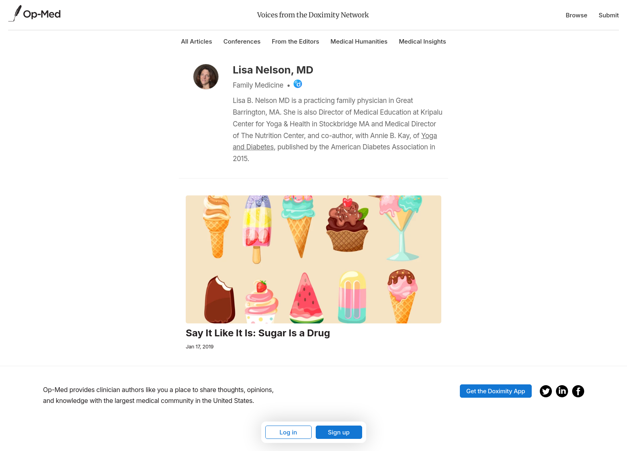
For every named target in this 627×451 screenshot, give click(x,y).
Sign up (339, 432)
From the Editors (295, 41)
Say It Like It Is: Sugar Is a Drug (258, 333)
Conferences (241, 41)
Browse (576, 15)
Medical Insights (422, 41)
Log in (288, 432)
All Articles (196, 41)
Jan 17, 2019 (200, 347)
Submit (609, 15)
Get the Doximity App (495, 391)
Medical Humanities (359, 41)
